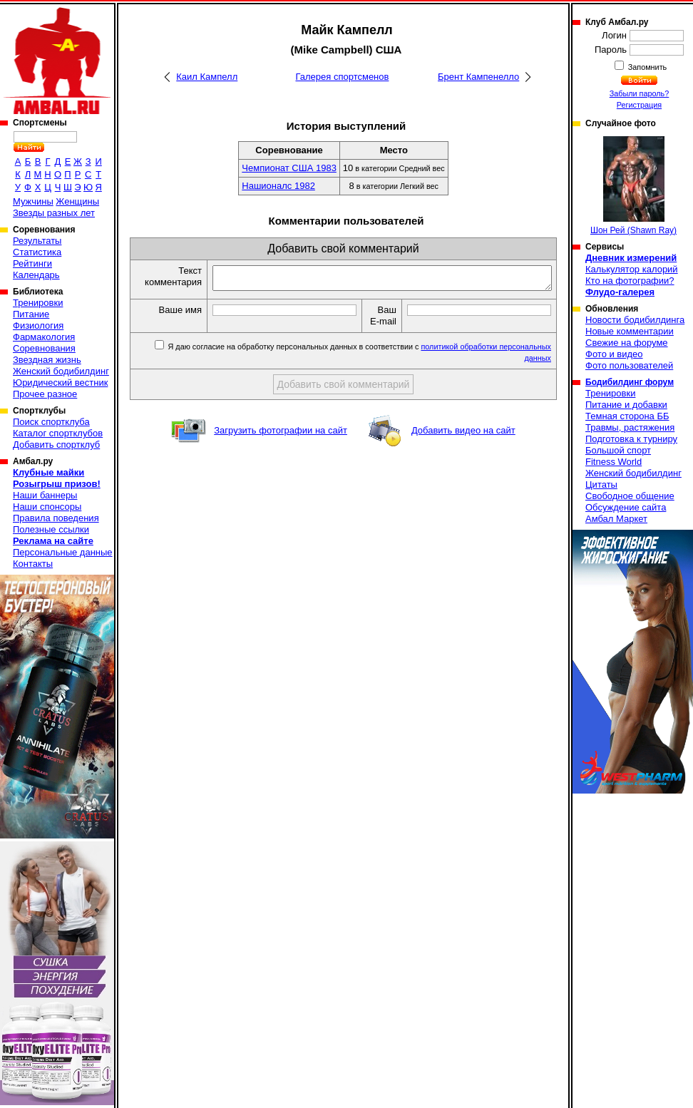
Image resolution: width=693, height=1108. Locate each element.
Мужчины (33, 201)
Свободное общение (629, 496)
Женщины (77, 201)
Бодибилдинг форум (629, 382)
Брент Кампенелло (478, 76)
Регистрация (639, 105)
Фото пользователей (629, 365)
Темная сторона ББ (627, 416)
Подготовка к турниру (631, 439)
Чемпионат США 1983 (289, 168)
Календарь (36, 275)
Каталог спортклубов (58, 433)
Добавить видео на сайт (463, 446)
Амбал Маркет (616, 518)
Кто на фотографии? (629, 280)
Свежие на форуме (626, 342)
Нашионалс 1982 (278, 185)
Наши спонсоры (47, 506)
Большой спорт (618, 450)
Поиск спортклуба (51, 421)
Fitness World (613, 461)
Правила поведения (56, 518)
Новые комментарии (629, 331)
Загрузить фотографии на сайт (280, 446)
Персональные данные (63, 552)
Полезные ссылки (51, 529)
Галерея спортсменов (342, 76)
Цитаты (601, 484)
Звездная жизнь (47, 359)
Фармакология (44, 337)
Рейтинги (32, 263)
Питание (31, 314)
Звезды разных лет (54, 212)
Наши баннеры (45, 495)
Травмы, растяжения (629, 427)
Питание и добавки (626, 404)
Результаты (37, 240)
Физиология (38, 325)
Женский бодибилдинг (61, 371)
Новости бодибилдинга (634, 319)
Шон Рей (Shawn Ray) (633, 185)
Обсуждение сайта (625, 507)
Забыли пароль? (639, 93)
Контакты (33, 563)
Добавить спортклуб (56, 444)
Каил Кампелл (206, 76)
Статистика (37, 252)
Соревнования (44, 348)
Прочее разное (45, 394)
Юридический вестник (60, 382)
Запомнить (646, 67)
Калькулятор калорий (631, 269)
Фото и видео (614, 354)
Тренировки (38, 302)
